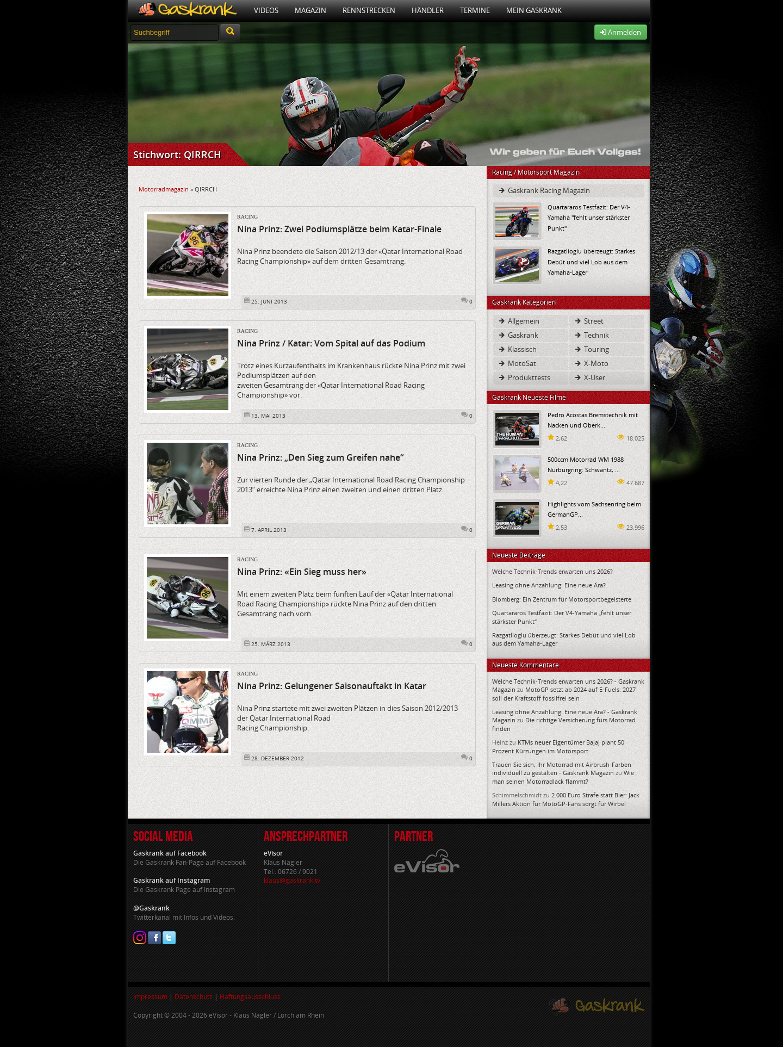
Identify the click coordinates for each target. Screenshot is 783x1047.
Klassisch (517, 349)
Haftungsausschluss (250, 996)
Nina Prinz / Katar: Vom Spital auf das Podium (331, 343)
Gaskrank (518, 335)
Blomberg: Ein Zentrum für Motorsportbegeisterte (561, 599)
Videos (266, 10)
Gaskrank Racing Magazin (544, 190)
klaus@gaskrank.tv (292, 880)
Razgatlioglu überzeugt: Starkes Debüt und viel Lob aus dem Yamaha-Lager (591, 261)
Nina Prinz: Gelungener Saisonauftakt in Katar (331, 686)
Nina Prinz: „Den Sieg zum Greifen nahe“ (320, 457)
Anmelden (620, 32)
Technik (591, 335)
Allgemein (518, 321)
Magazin (310, 10)
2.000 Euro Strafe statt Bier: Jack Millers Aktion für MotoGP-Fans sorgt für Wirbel (565, 799)
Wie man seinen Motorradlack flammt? (563, 777)
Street (589, 321)
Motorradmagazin (164, 189)
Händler (428, 10)
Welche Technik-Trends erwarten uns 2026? (552, 571)
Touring (591, 349)
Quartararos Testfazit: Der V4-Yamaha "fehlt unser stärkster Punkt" (589, 217)
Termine (475, 10)
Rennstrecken (369, 10)
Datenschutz (194, 996)
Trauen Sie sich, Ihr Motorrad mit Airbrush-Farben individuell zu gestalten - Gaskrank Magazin (561, 768)
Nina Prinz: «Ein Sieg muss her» (301, 572)
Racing (247, 217)
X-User (589, 377)
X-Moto (591, 363)
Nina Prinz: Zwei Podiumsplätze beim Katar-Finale (339, 229)
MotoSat (517, 363)
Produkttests (524, 377)
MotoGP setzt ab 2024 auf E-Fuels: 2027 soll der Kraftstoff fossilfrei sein (564, 693)
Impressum (150, 996)
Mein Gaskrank (534, 10)
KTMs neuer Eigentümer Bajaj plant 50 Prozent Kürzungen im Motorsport (558, 746)
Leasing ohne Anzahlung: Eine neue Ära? (549, 585)
